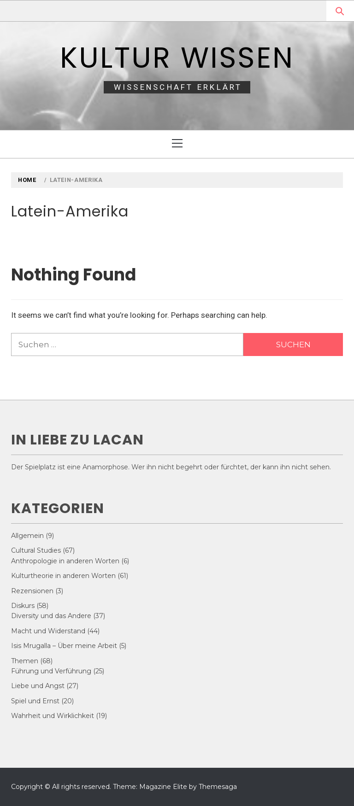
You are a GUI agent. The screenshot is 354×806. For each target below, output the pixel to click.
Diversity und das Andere (51, 616)
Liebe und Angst (38, 686)
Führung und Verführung (51, 671)
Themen (24, 661)
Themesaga (218, 787)
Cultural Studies (36, 550)
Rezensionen (32, 591)
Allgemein (27, 535)
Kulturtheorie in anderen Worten (63, 576)
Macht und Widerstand (48, 631)
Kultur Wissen (177, 57)
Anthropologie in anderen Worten (65, 561)
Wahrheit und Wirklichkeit (52, 716)
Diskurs (23, 606)
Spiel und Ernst (35, 701)
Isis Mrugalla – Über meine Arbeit (64, 646)
